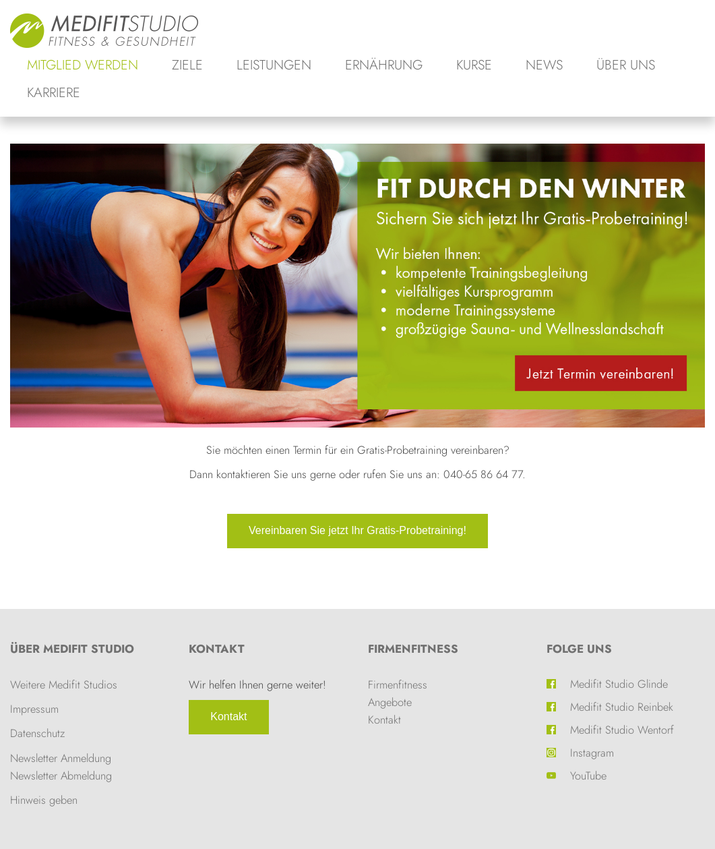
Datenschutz (37, 733)
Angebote (390, 702)
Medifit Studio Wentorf (622, 730)
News (544, 65)
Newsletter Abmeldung (61, 775)
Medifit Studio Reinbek (621, 707)
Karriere (53, 93)
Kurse (474, 65)
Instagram (592, 752)
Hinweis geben (43, 800)
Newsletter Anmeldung (60, 758)
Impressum (34, 709)
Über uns (625, 65)
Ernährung (384, 65)
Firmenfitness (413, 649)
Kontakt (228, 716)
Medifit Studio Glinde (619, 684)
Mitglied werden (82, 65)
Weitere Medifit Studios (63, 684)
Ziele (187, 65)
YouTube (588, 775)
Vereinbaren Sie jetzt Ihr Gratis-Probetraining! (357, 530)
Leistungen (274, 65)
